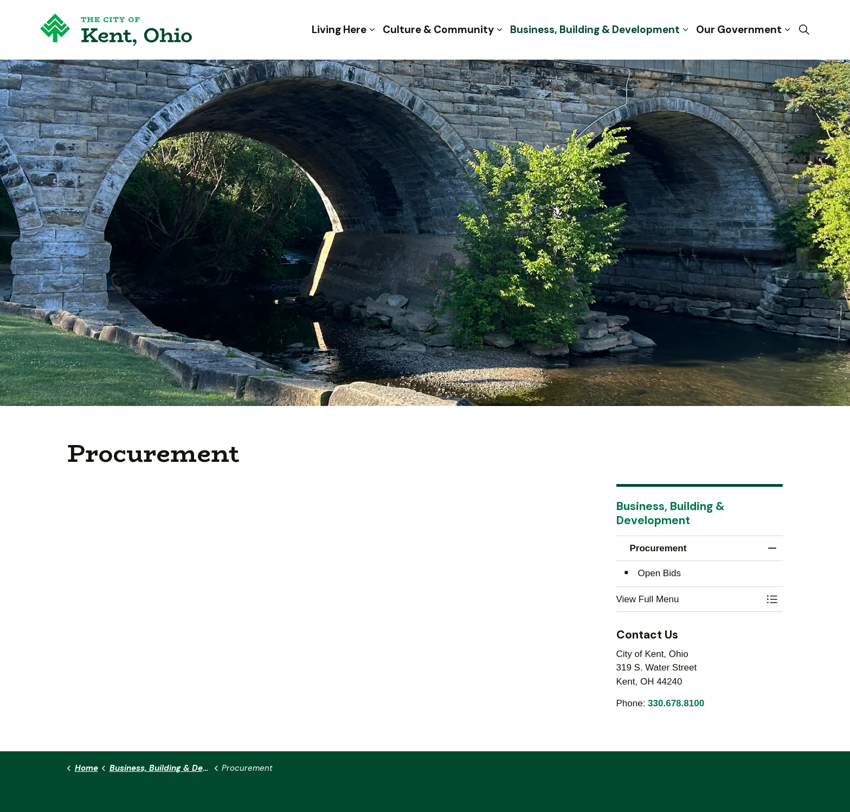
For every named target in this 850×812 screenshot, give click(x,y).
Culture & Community (438, 29)
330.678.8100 (676, 703)
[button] (689, 599)
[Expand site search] (804, 29)
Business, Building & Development (595, 29)
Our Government (739, 29)
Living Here (339, 29)
